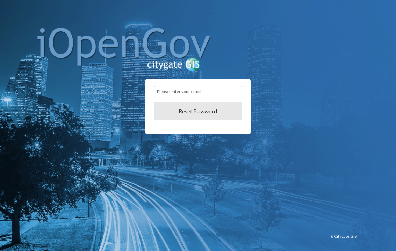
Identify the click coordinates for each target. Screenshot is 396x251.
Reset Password (198, 111)
